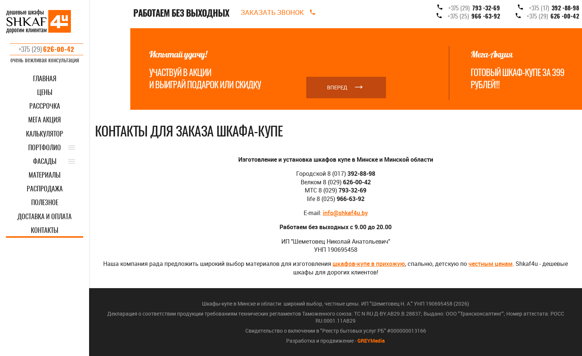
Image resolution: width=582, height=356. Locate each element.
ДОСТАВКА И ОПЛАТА (44, 217)
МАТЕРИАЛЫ (45, 175)
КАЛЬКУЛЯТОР (44, 134)
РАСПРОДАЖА (45, 189)
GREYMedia (371, 340)
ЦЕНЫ (44, 93)
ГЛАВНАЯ (44, 79)
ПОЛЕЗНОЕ (44, 203)
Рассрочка (44, 106)
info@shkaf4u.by (345, 213)
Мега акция (44, 120)
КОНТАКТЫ (44, 231)
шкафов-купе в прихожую (369, 264)
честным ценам (490, 264)
